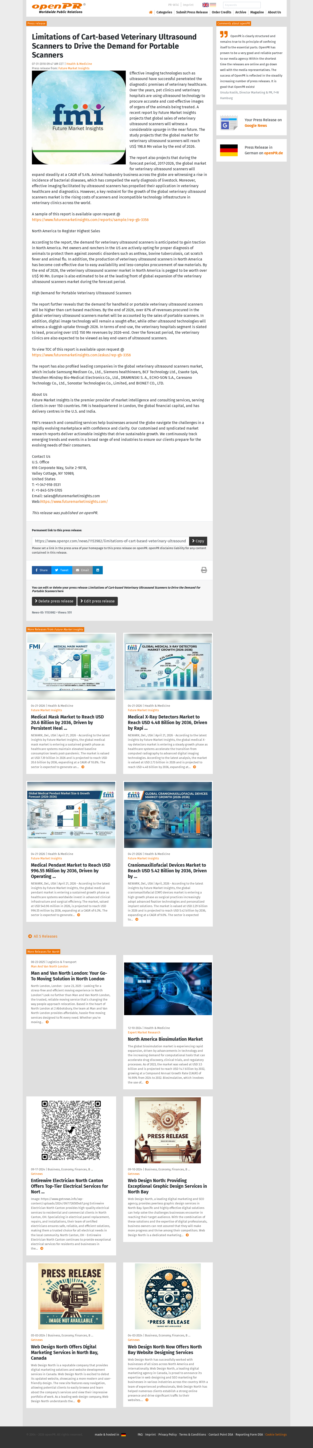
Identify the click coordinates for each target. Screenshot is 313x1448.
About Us (274, 12)
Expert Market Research (144, 1032)
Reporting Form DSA (249, 1434)
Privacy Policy (167, 1434)
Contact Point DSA (221, 1434)
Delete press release (54, 601)
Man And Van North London (49, 966)
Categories (164, 12)
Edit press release (97, 601)
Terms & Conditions (192, 1434)
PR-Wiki (173, 5)
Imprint (188, 5)
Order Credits (221, 12)
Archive (240, 12)
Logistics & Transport (61, 962)
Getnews (37, 1174)
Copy (198, 541)
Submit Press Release (192, 12)
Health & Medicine (79, 64)
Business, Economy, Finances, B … (70, 1169)
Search (271, 5)
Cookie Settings (276, 1434)
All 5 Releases (41, 936)
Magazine (257, 12)
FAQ (140, 1434)
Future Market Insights (73, 68)
